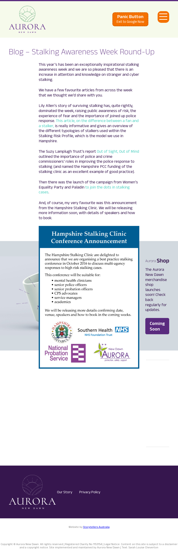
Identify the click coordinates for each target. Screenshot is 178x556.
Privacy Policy (89, 492)
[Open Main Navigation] (163, 17)
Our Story (64, 492)
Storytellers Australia (96, 526)
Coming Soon (157, 326)
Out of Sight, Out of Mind (118, 151)
